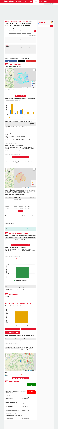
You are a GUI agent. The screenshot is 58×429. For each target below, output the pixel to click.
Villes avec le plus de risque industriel (20, 378)
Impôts (10, 3)
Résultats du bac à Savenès (10, 418)
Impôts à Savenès (25, 403)
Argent (8, 21)
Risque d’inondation (9, 47)
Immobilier (20, 3)
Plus (45, 1)
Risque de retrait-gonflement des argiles (12, 48)
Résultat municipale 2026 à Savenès (12, 416)
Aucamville (19, 33)
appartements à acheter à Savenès (28, 228)
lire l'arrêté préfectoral (9, 392)
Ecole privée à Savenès (26, 406)
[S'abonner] (45, 26)
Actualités (18, 1)
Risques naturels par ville (27, 3)
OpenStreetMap (30, 87)
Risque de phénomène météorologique (27, 47)
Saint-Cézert (29, 33)
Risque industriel (23, 48)
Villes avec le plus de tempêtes (12, 329)
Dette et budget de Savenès (11, 413)
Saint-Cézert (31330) (25, 397)
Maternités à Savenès (25, 407)
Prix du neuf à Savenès (25, 410)
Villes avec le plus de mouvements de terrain (20, 244)
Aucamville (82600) (9, 398)
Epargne (14, 3)
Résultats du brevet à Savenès (27, 416)
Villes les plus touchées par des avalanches (12, 333)
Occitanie (19, 21)
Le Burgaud (24, 33)
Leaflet (23, 87)
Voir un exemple (50, 23)
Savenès (7, 403)
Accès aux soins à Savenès (26, 409)
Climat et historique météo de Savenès (12, 410)
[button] (6, 69)
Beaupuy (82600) (25, 398)
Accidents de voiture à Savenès (11, 409)
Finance (35, 1)
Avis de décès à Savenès (10, 405)
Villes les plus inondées (20, 95)
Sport (25, 1)
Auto (41, 1)
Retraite (6, 3)
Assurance (40, 3)
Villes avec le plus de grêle (28, 329)
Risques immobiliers (13, 21)
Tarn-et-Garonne (25, 21)
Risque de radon (9, 52)
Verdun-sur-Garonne (12, 33)
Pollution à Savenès (9, 406)
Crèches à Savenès (25, 405)
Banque (35, 3)
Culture (30, 1)
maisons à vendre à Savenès (16, 229)
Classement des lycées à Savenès (11, 407)
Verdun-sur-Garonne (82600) (11, 397)
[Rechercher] (49, 4)
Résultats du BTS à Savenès (26, 418)
